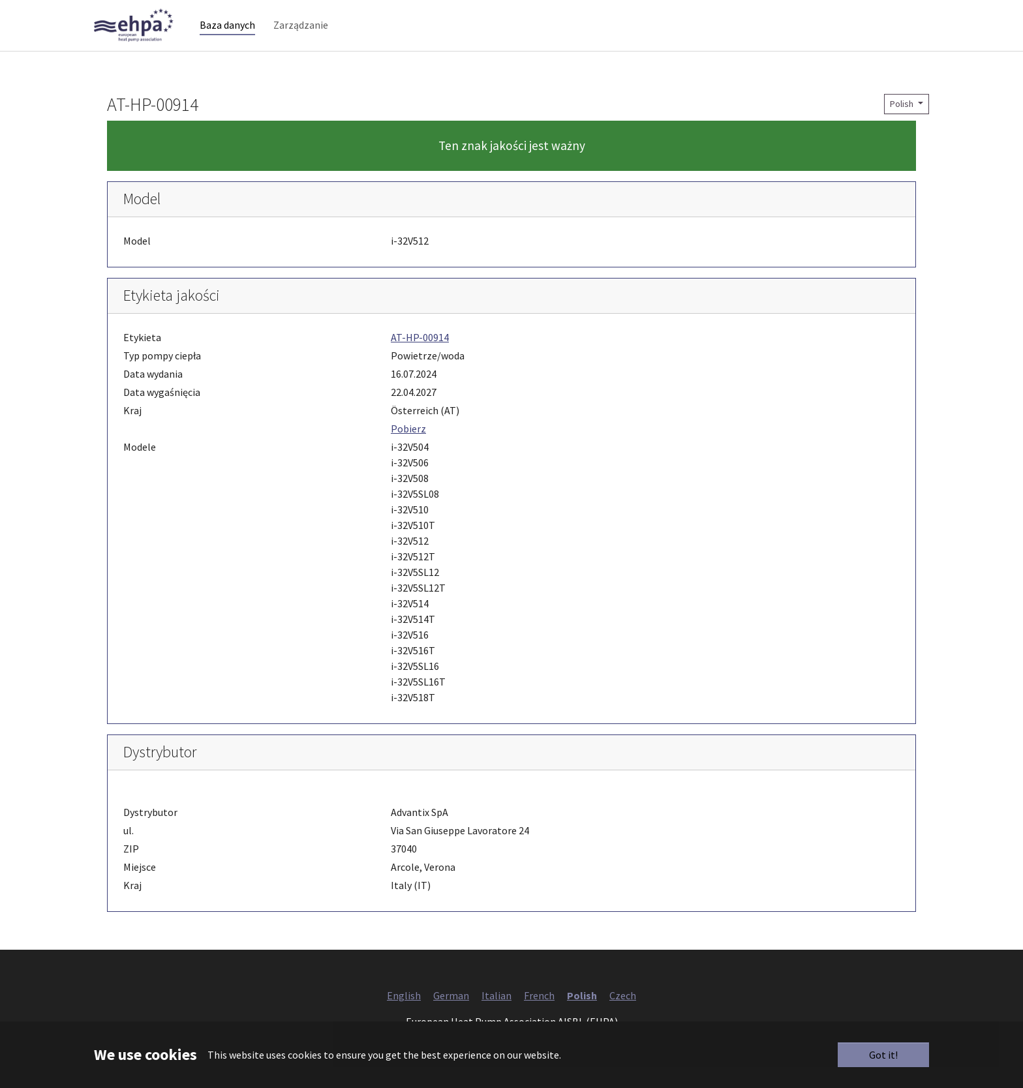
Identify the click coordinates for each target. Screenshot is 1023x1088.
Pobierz (408, 449)
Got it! (883, 1054)
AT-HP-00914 (420, 358)
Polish (902, 124)
